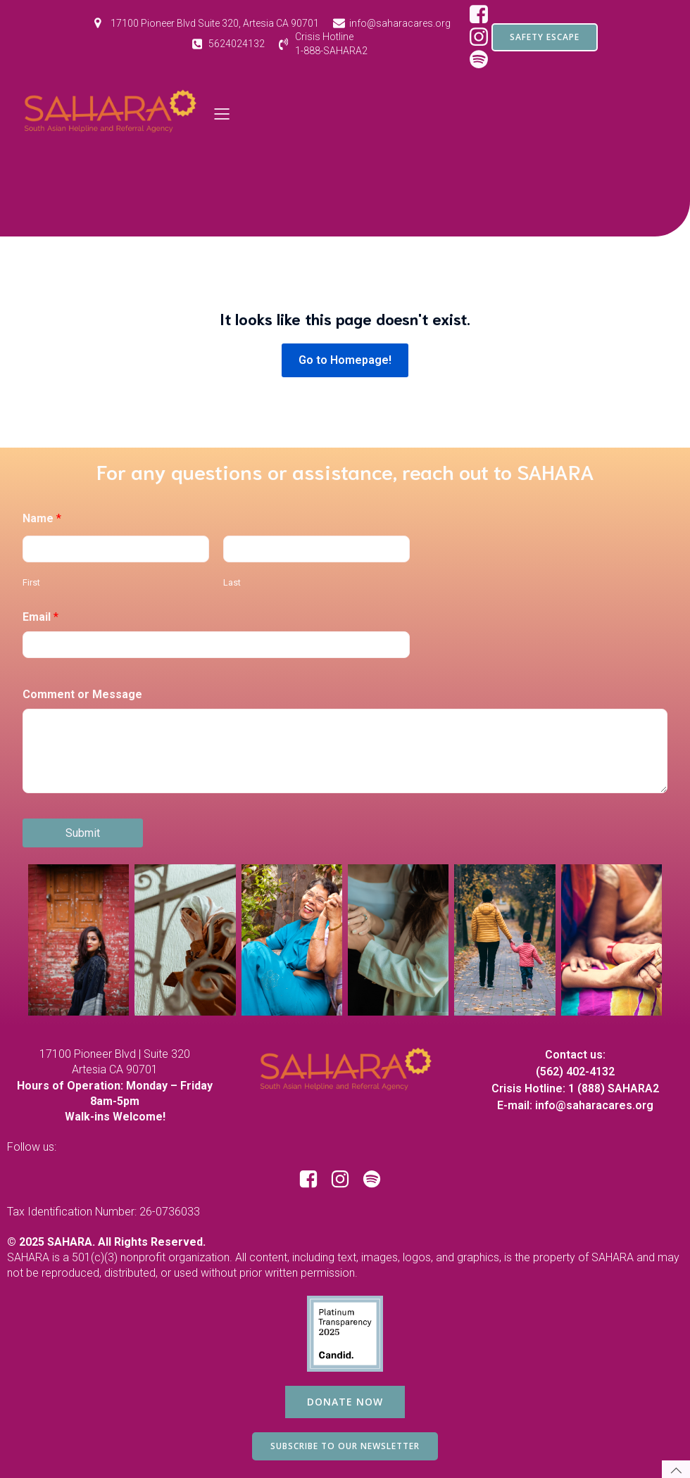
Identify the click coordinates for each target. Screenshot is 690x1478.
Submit (82, 833)
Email (40, 617)
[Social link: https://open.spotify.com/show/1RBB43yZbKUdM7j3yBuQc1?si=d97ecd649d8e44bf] (377, 1179)
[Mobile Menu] (222, 113)
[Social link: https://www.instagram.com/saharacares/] (345, 1179)
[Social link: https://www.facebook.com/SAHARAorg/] (484, 15)
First (31, 582)
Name (42, 518)
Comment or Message (82, 694)
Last (232, 582)
